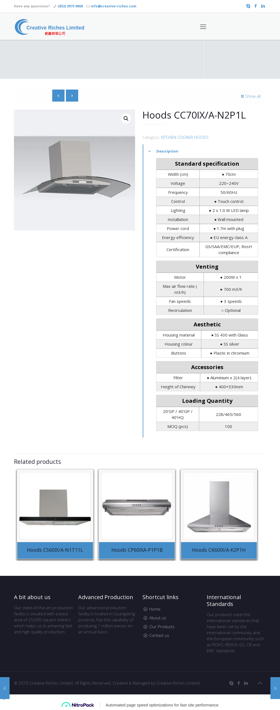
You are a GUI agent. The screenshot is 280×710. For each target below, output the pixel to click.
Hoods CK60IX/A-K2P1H (219, 550)
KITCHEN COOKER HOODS (185, 137)
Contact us (159, 635)
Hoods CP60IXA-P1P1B (137, 550)
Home (155, 609)
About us (157, 617)
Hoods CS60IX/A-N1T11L (55, 550)
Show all (250, 96)
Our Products (162, 626)
